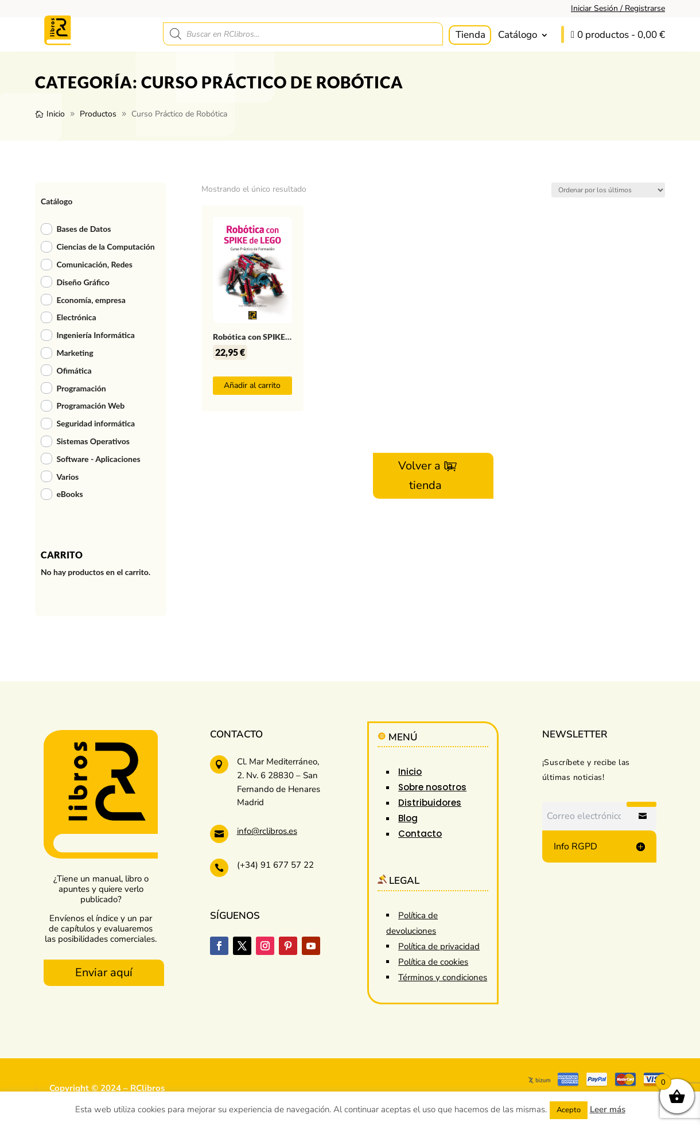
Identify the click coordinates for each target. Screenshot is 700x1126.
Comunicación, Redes (94, 264)
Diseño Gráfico (82, 282)
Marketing (74, 353)
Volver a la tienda (425, 475)
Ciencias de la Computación (105, 246)
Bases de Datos (83, 229)
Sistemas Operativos (93, 441)
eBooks (69, 494)
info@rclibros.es (267, 831)
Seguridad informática (95, 423)
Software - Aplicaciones (98, 459)
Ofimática (73, 370)
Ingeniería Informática (95, 335)
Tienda (470, 34)
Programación (81, 388)
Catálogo (517, 34)
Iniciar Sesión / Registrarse (618, 8)
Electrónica (76, 317)
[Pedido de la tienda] (608, 190)
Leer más (607, 1109)
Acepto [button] (569, 1110)
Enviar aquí (104, 972)
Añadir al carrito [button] (252, 385)
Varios (67, 477)
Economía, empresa (90, 300)
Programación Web (90, 405)
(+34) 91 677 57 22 (275, 865)
